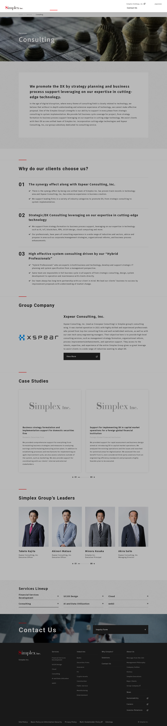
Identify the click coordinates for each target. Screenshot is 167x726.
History (129, 672)
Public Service (82, 686)
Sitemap (109, 722)
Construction (82, 681)
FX (78, 672)
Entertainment (82, 695)
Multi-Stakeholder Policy (90, 722)
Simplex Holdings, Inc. (134, 4)
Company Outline (133, 667)
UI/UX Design (57, 664)
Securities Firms (83, 662)
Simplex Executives (134, 676)
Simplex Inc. (14, 8)
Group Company (133, 686)
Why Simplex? (38, 8)
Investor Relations (135, 710)
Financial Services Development (59, 659)
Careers (118, 8)
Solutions (81, 8)
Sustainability (133, 698)
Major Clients (132, 681)
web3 (54, 683)
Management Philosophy (136, 662)
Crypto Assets (82, 676)
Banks (79, 658)
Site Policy (23, 722)
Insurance (80, 667)
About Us (95, 8)
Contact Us (132, 8)
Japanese (158, 4)
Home (21, 14)
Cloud (54, 669)
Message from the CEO (135, 658)
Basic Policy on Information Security (46, 722)
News (107, 8)
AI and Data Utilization (60, 678)
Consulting (56, 674)
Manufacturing (82, 690)
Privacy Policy (71, 722)
